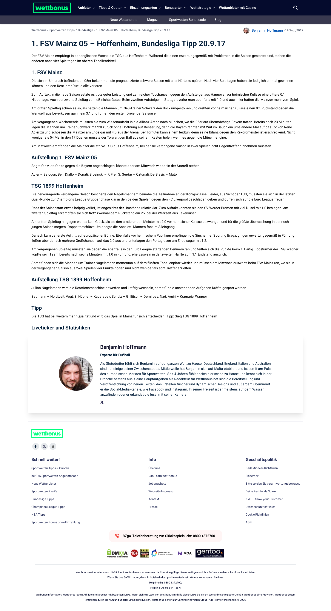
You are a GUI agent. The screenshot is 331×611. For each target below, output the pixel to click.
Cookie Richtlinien (257, 515)
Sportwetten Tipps (62, 30)
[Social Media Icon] (35, 446)
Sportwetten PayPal (44, 491)
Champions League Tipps (48, 507)
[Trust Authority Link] (162, 553)
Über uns (154, 468)
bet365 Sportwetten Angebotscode (54, 476)
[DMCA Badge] (117, 553)
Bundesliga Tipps (42, 499)
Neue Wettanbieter (124, 19)
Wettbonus (38, 30)
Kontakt (153, 499)
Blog (217, 19)
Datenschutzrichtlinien (261, 507)
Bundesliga (85, 30)
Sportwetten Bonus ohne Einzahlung (55, 522)
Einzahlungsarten (143, 7)
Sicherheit (252, 476)
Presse (152, 507)
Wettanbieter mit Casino (237, 7)
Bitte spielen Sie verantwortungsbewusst (273, 484)
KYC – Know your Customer (264, 499)
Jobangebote (157, 484)
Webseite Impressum (162, 491)
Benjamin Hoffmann (267, 30)
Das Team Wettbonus (162, 476)
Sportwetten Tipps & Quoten (50, 468)
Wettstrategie (200, 7)
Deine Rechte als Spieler (261, 491)
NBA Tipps (38, 515)
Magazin (153, 19)
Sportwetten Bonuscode (187, 19)
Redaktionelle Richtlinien (262, 468)
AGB (249, 522)
